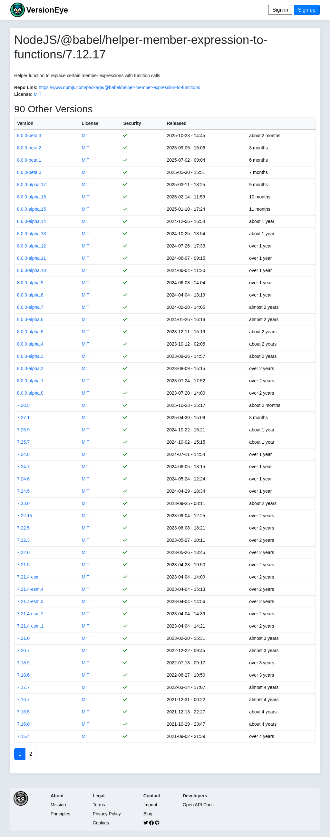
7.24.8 (23, 454)
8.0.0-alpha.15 (31, 209)
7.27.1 (23, 417)
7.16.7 (23, 699)
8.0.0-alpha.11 (31, 258)
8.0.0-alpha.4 (30, 344)
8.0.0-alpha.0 (30, 393)
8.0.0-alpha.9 (30, 282)
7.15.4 (23, 736)
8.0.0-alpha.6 (30, 319)
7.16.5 (23, 711)
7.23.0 (23, 503)
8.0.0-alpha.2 (30, 368)
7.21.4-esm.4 (30, 589)
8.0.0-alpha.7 (30, 307)
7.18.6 (23, 675)
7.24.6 (23, 478)
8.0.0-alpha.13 (31, 233)
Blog (147, 813)
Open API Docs (198, 804)
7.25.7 (23, 442)
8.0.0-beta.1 (29, 160)
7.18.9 (23, 662)
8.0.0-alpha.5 (30, 331)
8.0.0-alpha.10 (31, 270)
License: (23, 94)
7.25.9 (23, 429)
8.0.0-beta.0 (29, 172)
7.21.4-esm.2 (30, 613)
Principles (60, 813)
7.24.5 (23, 491)
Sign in (280, 10)
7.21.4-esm (28, 577)
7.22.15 (24, 515)
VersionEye (47, 9)
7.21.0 (23, 638)
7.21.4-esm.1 (30, 626)
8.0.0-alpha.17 (31, 184)
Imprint (150, 804)
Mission (58, 804)
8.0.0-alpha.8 (30, 294)
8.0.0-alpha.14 (31, 221)
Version (25, 123)
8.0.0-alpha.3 (30, 356)
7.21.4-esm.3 (30, 601)
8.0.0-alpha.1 (30, 380)
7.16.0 (23, 724)
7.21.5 (23, 564)
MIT (38, 94)
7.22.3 (23, 540)
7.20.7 (23, 650)
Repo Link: (25, 87)
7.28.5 (23, 405)
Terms (99, 804)
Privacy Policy (107, 813)
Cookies (101, 822)
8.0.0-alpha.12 (31, 245)
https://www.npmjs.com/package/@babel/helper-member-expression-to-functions (119, 87)
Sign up (306, 10)
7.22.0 (23, 552)
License (90, 123)
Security (132, 123)
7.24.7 (23, 466)
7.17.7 (23, 687)
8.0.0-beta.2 (29, 147)
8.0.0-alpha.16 (31, 196)
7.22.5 (23, 527)
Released (176, 123)
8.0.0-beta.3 (29, 135)
